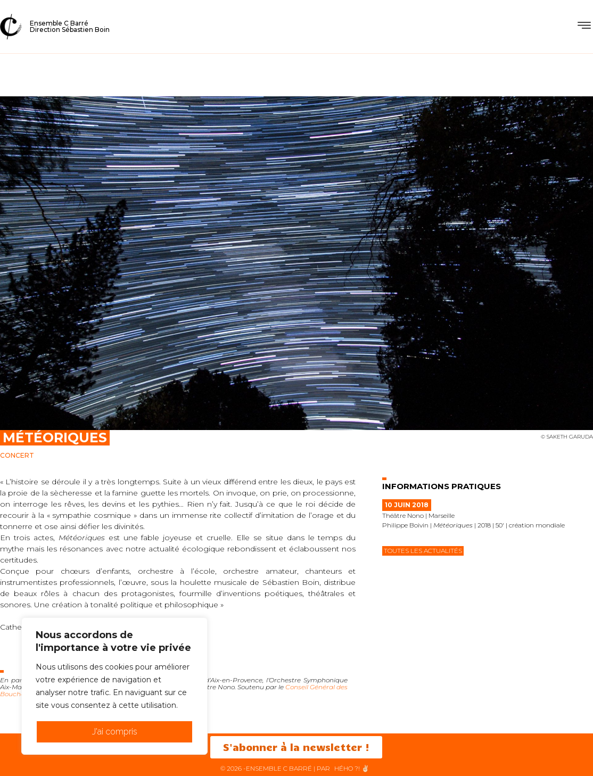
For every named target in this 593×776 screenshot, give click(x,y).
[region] (114, 686)
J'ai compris (114, 732)
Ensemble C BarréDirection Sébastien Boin (70, 26)
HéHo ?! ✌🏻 (351, 768)
